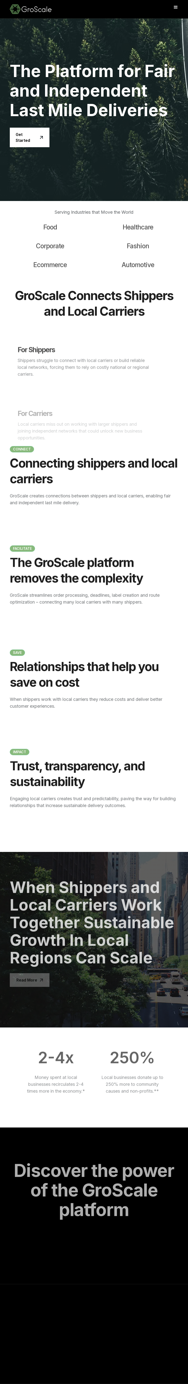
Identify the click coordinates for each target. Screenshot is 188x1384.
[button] (175, 7)
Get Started (23, 137)
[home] (41, 9)
